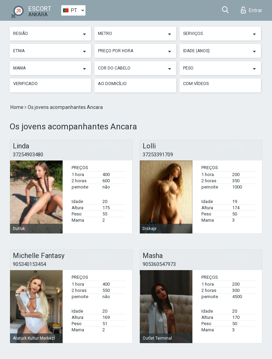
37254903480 (28, 154)
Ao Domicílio (112, 83)
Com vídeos (196, 83)
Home (17, 107)
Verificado (25, 83)
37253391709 (158, 154)
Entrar (251, 10)
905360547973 (159, 264)
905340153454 (29, 264)
